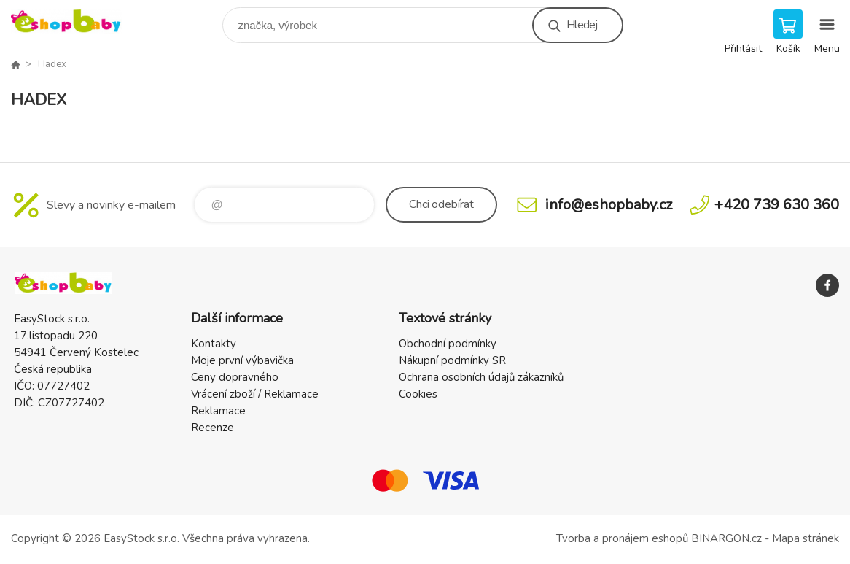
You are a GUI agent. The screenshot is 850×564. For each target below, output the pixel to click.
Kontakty (213, 343)
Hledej (581, 25)
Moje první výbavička (242, 360)
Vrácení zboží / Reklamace (255, 394)
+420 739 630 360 (776, 205)
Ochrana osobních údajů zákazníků (481, 377)
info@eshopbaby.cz (608, 205)
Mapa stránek (805, 538)
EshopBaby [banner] (75, 21)
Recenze (212, 427)
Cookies (418, 394)
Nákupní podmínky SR (452, 360)
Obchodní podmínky (447, 343)
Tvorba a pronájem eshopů (622, 538)
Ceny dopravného (234, 377)
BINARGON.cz (726, 538)
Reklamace (218, 410)
